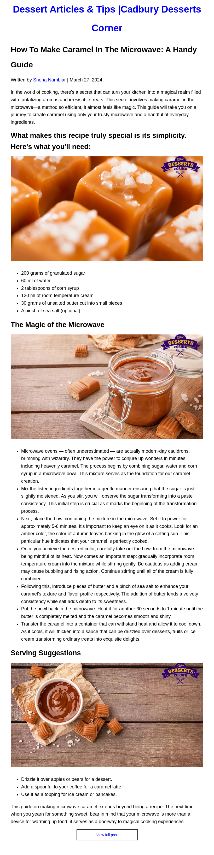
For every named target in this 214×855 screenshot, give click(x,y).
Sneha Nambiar (49, 79)
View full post (107, 835)
